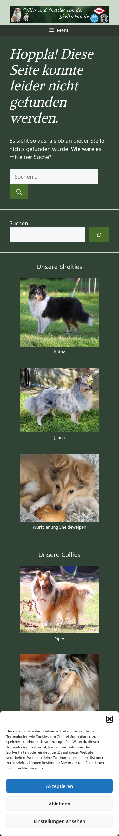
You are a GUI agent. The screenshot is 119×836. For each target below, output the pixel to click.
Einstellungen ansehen (59, 821)
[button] (109, 719)
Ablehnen (59, 803)
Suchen (19, 223)
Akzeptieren (59, 786)
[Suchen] (19, 192)
